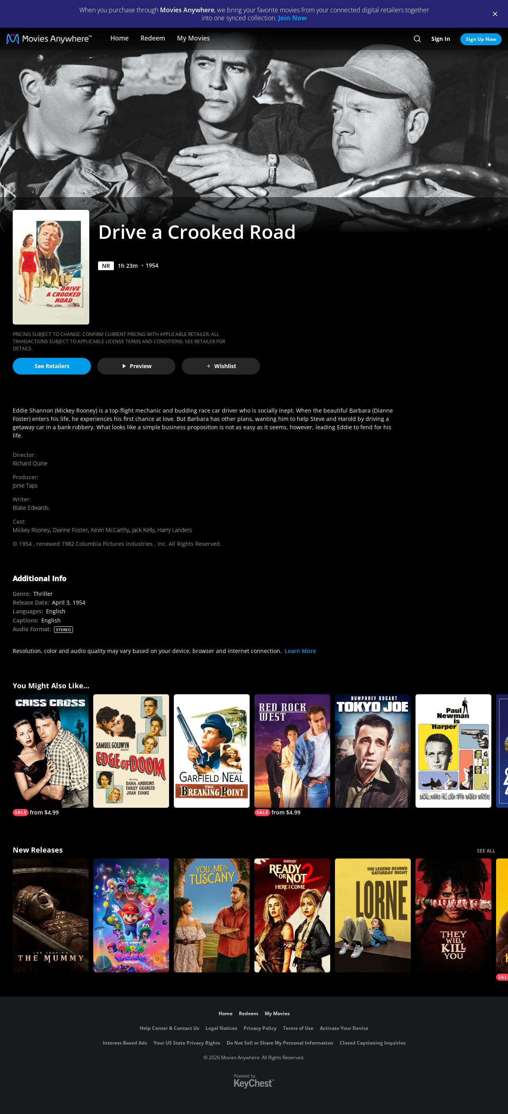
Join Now (292, 17)
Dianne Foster (70, 530)
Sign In (440, 38)
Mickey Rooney (31, 530)
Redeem (152, 38)
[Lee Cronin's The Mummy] (51, 915)
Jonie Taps (25, 485)
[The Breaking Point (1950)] (212, 751)
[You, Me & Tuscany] (212, 915)
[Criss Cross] (51, 755)
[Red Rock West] (292, 755)
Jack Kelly (143, 530)
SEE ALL (486, 850)
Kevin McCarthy (110, 530)
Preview (136, 366)
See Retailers (52, 366)
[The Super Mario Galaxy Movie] (131, 915)
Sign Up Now (481, 39)
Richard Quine (30, 463)
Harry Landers (175, 530)
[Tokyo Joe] (373, 751)
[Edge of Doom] (131, 751)
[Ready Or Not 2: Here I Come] (292, 915)
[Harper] (453, 751)
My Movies (193, 38)
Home (119, 38)
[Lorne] (373, 915)
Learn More (300, 651)
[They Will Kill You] (453, 915)
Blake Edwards (31, 507)
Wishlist (221, 366)
